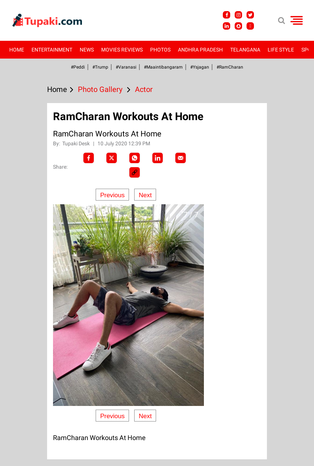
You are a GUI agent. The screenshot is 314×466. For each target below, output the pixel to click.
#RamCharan (230, 67)
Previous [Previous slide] (112, 195)
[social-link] (134, 172)
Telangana (245, 50)
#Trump (100, 67)
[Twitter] (111, 157)
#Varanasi (126, 67)
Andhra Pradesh (200, 50)
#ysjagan (199, 67)
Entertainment (52, 50)
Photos (160, 50)
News (87, 50)
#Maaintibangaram (163, 67)
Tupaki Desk (76, 143)
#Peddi (78, 67)
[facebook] (88, 157)
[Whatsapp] (134, 157)
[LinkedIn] (157, 157)
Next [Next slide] (145, 195)
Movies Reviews (122, 50)
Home (16, 50)
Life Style (281, 50)
